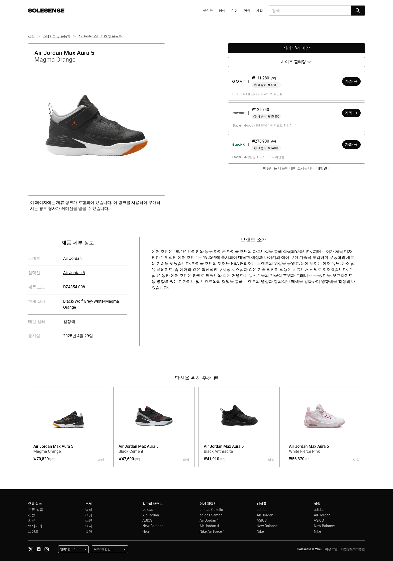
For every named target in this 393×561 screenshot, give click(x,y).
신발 (31, 36)
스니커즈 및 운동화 (56, 36)
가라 (351, 81)
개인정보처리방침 (353, 549)
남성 (222, 10)
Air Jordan (72, 258)
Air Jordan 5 (74, 272)
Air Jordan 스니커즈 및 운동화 (100, 36)
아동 (247, 10)
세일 (259, 10)
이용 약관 (331, 549)
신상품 (208, 10)
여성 (234, 10)
